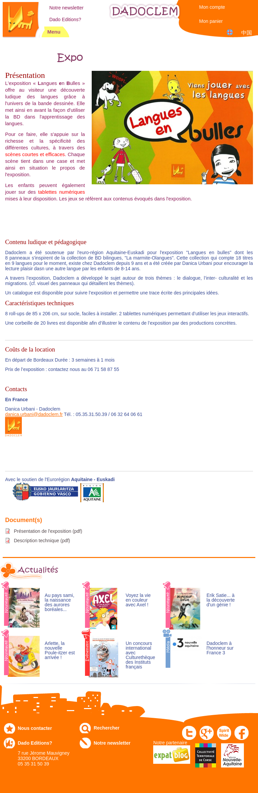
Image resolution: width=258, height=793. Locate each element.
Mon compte (212, 7)
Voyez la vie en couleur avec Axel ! (138, 600)
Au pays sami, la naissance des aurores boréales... (59, 602)
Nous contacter (35, 728)
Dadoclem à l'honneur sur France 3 (220, 648)
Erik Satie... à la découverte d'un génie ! (221, 600)
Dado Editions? (65, 19)
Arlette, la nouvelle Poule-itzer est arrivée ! (60, 650)
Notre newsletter (66, 7)
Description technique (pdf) (42, 540)
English (231, 32)
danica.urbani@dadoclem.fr (33, 414)
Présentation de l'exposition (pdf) (48, 531)
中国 (246, 33)
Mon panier (211, 21)
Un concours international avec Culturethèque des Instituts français (140, 655)
